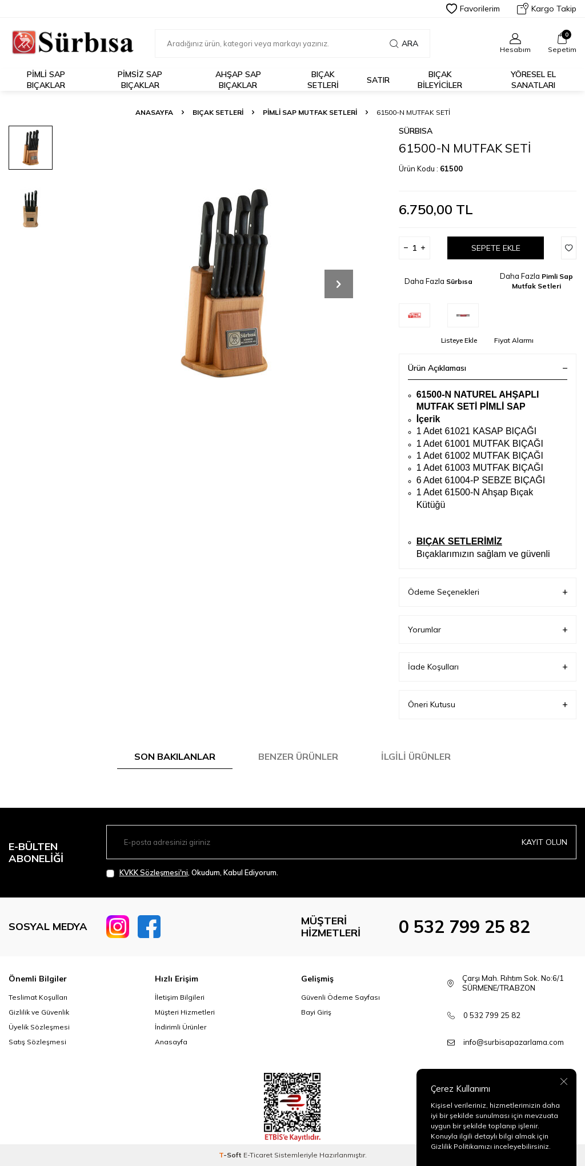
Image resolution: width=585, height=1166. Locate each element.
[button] (338, 284)
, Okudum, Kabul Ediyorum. (192, 872)
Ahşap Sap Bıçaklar (238, 79)
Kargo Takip (546, 8)
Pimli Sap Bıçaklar (46, 79)
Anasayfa (154, 112)
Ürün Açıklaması (487, 368)
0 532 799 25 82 (464, 926)
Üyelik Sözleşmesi (39, 1027)
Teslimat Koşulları (38, 997)
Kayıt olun (544, 842)
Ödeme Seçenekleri (487, 592)
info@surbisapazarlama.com (513, 1042)
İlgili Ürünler (416, 756)
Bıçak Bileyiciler (440, 79)
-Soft (231, 1155)
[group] (224, 284)
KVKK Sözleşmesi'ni (153, 872)
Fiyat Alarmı (514, 340)
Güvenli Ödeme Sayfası (340, 997)
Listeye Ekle (459, 340)
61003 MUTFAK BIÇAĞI (493, 467)
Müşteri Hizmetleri (185, 1012)
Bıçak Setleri (323, 79)
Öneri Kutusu (487, 704)
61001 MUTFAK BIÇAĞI (493, 443)
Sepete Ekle (495, 248)
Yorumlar (487, 629)
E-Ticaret (258, 1155)
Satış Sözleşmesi (37, 1041)
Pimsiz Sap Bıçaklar (140, 79)
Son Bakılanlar (174, 756)
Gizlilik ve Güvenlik (39, 1012)
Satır (378, 80)
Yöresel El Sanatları (533, 79)
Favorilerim (473, 8)
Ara (404, 43)
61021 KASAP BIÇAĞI (490, 431)
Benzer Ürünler (298, 756)
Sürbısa (415, 131)
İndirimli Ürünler (180, 1027)
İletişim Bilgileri (180, 997)
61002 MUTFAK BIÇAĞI (493, 455)
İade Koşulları (487, 667)
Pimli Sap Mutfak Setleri (310, 112)
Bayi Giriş (316, 1012)
